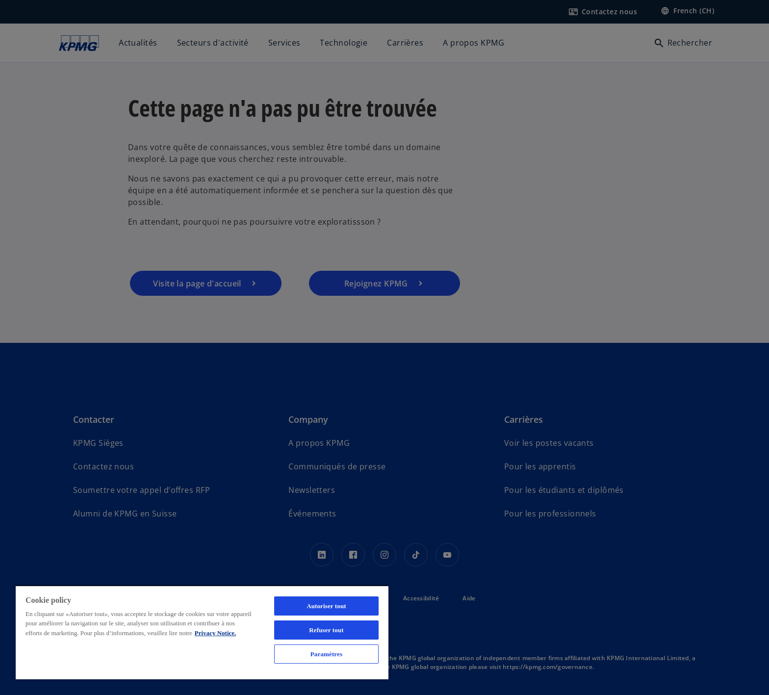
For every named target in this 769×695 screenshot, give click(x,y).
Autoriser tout (326, 606)
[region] (202, 632)
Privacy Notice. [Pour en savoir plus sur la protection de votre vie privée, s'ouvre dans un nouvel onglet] (215, 633)
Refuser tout (326, 630)
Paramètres (326, 654)
